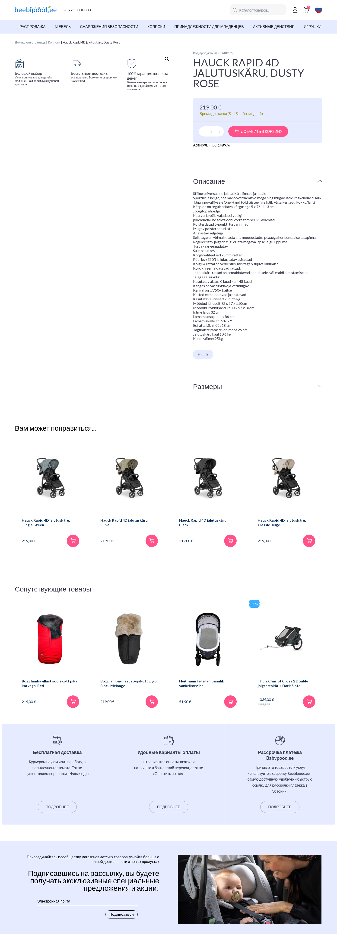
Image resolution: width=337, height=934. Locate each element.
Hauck (203, 354)
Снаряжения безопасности (109, 26)
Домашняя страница (30, 42)
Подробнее (57, 807)
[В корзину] (73, 541)
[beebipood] (36, 10)
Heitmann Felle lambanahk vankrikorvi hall (201, 683)
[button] (167, 59)
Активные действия (274, 26)
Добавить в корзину (261, 131)
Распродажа (32, 26)
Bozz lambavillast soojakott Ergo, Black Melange (125, 683)
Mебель (63, 26)
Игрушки (312, 26)
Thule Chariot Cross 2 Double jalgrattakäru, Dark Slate (283, 683)
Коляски (156, 26)
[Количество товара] (211, 131)
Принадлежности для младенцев (209, 26)
